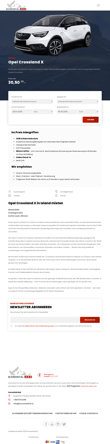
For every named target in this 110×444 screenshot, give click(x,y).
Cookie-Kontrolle (89, 413)
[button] (98, 5)
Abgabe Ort (61, 97)
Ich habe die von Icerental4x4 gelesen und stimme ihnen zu (51, 326)
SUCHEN (90, 120)
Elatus (76, 437)
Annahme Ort (16, 97)
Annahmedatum (18, 107)
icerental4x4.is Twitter (64, 424)
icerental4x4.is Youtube (52, 424)
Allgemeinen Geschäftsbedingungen (39, 326)
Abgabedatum (63, 107)
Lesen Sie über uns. (89, 386)
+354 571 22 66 (19, 400)
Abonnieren (90, 320)
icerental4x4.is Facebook (46, 424)
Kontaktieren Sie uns (65, 413)
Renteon (46, 437)
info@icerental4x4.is (23, 403)
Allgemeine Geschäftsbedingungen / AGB (32, 413)
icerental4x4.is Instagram (58, 424)
